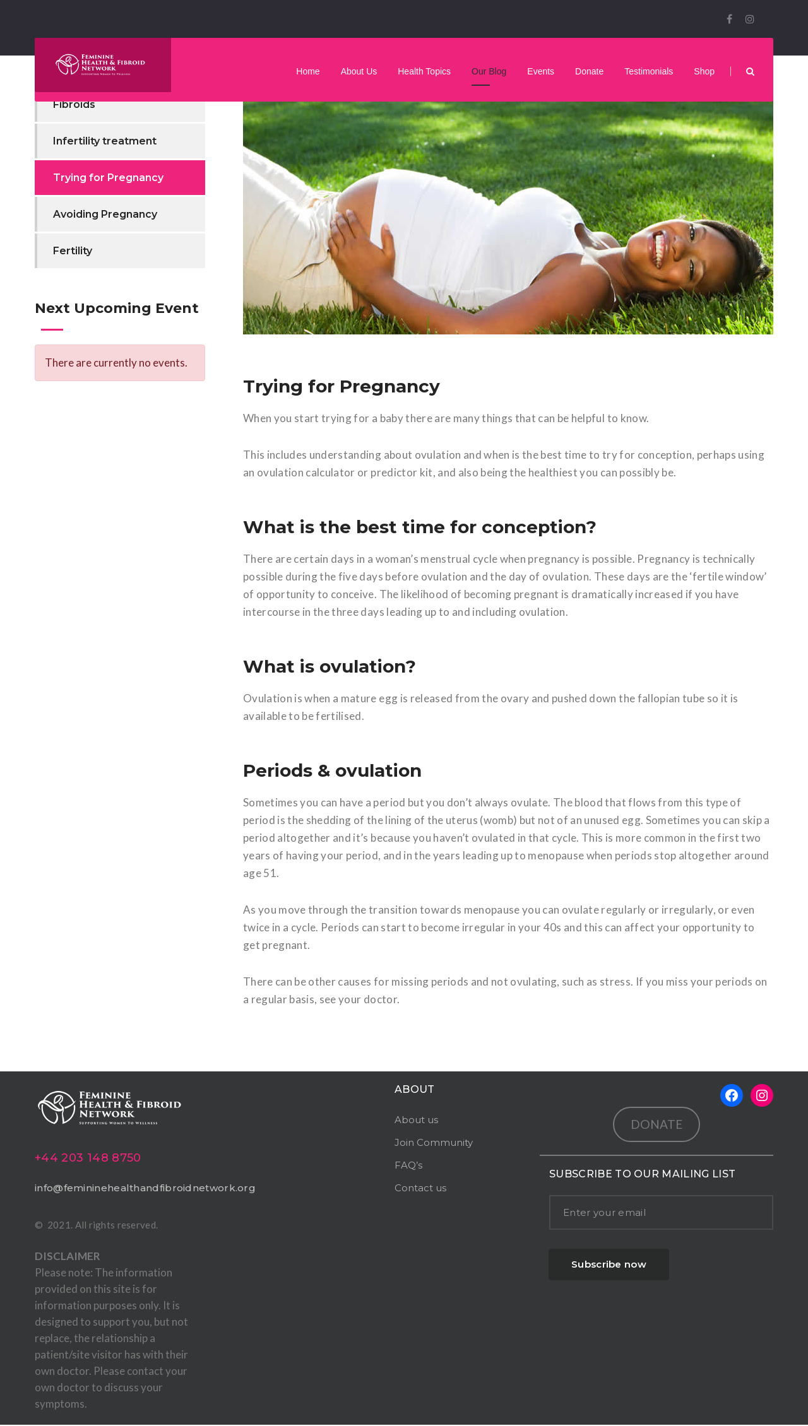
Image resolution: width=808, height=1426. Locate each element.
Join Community (434, 1144)
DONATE (657, 1125)
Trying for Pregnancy (108, 179)
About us (416, 1121)
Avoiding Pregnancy (105, 215)
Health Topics (424, 73)
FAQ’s (408, 1166)
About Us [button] (359, 73)
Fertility (72, 252)
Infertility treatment (105, 142)
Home (307, 73)
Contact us (420, 1189)
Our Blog (489, 73)
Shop (704, 73)
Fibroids (74, 106)
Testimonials (648, 73)
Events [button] (540, 73)
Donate (589, 73)
